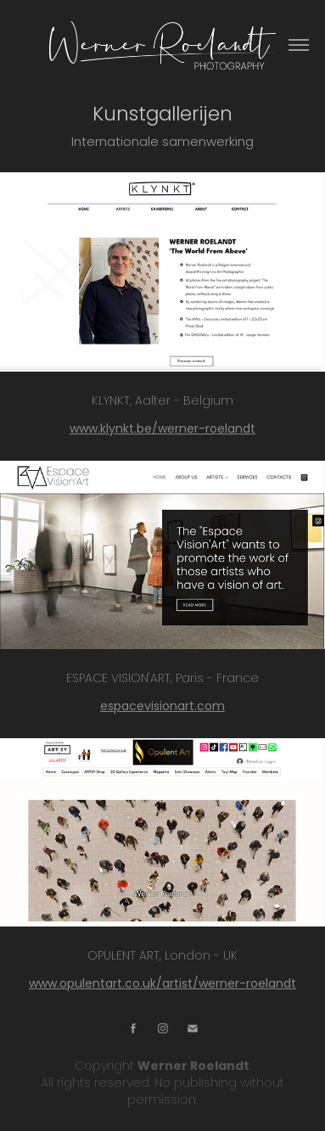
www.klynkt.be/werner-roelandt (162, 430)
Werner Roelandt (193, 1066)
